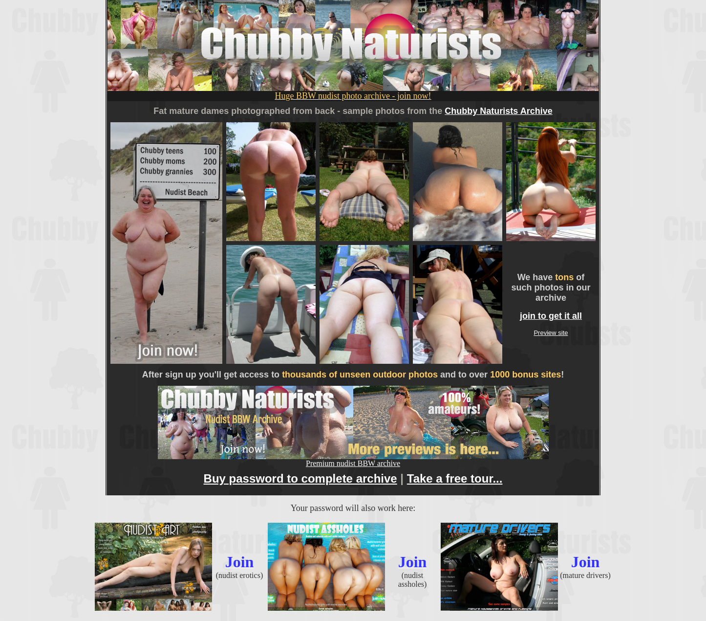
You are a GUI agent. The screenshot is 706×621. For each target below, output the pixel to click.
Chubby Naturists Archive (498, 111)
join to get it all (551, 316)
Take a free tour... (455, 478)
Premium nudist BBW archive (353, 459)
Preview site (551, 332)
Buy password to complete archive (300, 478)
